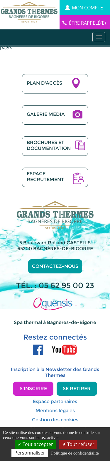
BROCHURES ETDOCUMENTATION (49, 145)
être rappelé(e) (84, 23)
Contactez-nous (55, 266)
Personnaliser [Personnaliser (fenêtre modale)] (29, 453)
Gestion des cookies (55, 419)
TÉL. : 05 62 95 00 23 (55, 285)
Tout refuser (78, 444)
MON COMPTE (84, 7)
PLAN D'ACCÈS (44, 83)
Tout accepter (35, 444)
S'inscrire (33, 388)
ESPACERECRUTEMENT (45, 177)
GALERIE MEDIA (46, 114)
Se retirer (77, 388)
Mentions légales (55, 410)
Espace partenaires (55, 401)
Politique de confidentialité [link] (75, 453)
